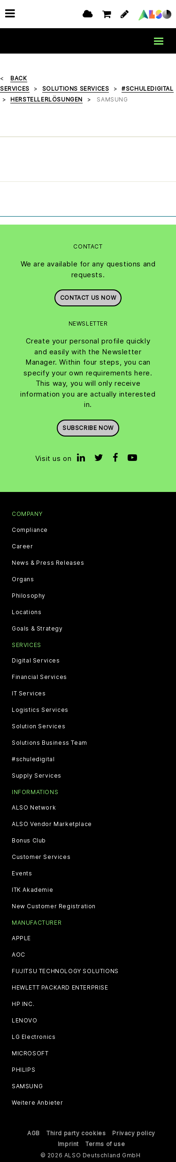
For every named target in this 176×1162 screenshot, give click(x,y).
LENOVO (25, 1020)
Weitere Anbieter (37, 1103)
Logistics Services (40, 709)
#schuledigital (33, 759)
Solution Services (38, 726)
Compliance (30, 529)
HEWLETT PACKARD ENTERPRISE (60, 987)
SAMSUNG (27, 1086)
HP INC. (23, 1004)
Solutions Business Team (49, 742)
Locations (26, 611)
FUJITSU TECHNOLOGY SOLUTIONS (65, 971)
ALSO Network (34, 807)
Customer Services (41, 856)
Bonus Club (29, 840)
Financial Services (39, 676)
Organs (23, 579)
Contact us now (88, 297)
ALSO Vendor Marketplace (52, 823)
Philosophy (29, 595)
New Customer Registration (54, 906)
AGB (33, 1133)
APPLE (21, 938)
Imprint (68, 1143)
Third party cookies (76, 1133)
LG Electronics (33, 1037)
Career (22, 546)
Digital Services (36, 660)
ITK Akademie (32, 889)
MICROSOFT (30, 1053)
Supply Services (36, 775)
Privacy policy (133, 1133)
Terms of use (105, 1143)
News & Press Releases (48, 562)
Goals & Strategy (37, 628)
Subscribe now (88, 427)
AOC (18, 954)
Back (18, 77)
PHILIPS (23, 1070)
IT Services (29, 693)
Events (22, 873)
